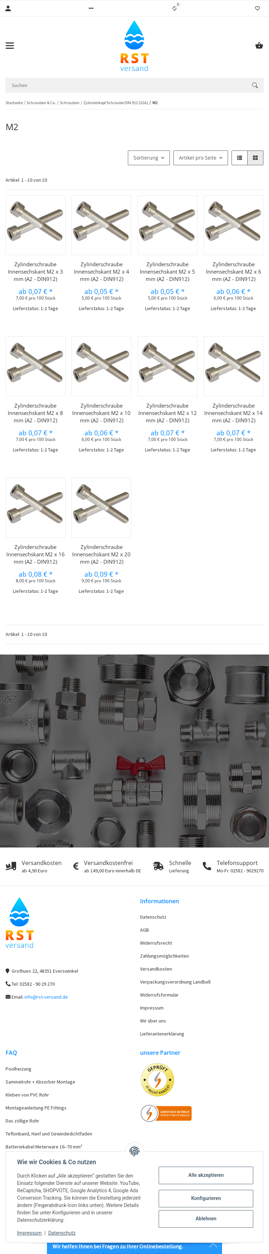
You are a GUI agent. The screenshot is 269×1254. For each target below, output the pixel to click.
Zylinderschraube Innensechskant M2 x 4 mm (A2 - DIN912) (101, 271)
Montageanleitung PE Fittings (36, 1108)
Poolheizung (19, 1069)
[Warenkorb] (259, 45)
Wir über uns (153, 1021)
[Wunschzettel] (257, 8)
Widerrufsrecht (156, 943)
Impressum (152, 1008)
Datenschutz (153, 917)
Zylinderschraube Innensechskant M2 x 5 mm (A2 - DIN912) (167, 271)
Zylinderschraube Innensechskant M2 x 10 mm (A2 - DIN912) (101, 413)
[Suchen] (125, 85)
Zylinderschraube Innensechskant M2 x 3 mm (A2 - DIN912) (35, 271)
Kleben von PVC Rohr (27, 1095)
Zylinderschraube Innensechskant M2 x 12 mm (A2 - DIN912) (167, 413)
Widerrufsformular (159, 995)
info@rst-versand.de (46, 997)
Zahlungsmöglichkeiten (164, 956)
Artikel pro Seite (197, 157)
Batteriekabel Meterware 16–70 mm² (44, 1147)
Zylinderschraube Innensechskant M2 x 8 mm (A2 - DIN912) (35, 413)
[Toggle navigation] (10, 45)
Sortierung (145, 157)
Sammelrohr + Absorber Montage (40, 1082)
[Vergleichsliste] (174, 8)
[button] (91, 8)
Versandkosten (156, 969)
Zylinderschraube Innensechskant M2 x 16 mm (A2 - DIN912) (35, 554)
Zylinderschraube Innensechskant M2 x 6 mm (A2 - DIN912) (233, 271)
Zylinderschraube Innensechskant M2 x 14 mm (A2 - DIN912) (233, 413)
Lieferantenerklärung (162, 1034)
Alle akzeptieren (205, 1175)
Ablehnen (205, 1218)
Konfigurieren (206, 1198)
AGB (144, 930)
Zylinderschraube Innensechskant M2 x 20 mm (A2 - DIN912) (101, 554)
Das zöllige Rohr (22, 1121)
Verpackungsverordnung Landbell (175, 982)
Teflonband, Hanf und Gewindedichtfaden (49, 1134)
